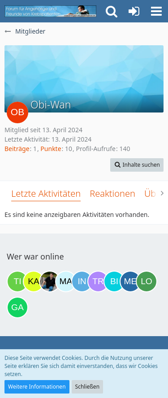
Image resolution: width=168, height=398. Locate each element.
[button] (156, 11)
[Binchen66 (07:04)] (114, 281)
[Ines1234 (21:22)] (82, 281)
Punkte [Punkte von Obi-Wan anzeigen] (50, 148)
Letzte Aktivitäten (46, 193)
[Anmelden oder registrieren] (134, 11)
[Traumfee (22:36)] (98, 281)
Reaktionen (112, 193)
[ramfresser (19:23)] (49, 281)
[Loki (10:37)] (146, 281)
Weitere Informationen (37, 386)
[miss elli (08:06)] (130, 281)
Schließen (87, 386)
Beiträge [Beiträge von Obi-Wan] (17, 148)
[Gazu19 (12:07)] (17, 307)
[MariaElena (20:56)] (66, 281)
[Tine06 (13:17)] (17, 281)
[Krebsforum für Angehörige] (50, 11)
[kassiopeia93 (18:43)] (33, 281)
